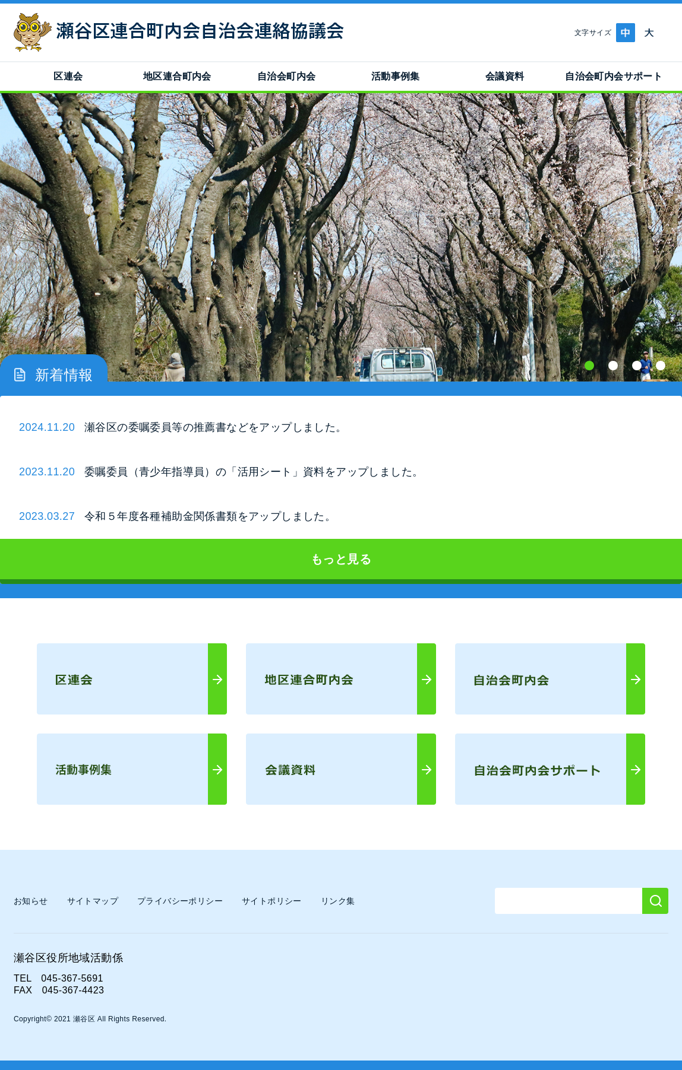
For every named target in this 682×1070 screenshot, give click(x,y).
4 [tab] (660, 365)
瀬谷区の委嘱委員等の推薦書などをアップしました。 (215, 427)
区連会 (68, 76)
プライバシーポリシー (180, 901)
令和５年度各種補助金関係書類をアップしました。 (210, 516)
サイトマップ (92, 901)
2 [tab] (613, 365)
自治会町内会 (286, 76)
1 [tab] (589, 365)
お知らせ (31, 901)
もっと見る (341, 559)
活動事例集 (395, 76)
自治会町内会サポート (613, 76)
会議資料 (505, 76)
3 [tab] (637, 365)
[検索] (655, 901)
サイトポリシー (272, 901)
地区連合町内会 (177, 76)
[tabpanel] (341, 237)
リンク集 (338, 901)
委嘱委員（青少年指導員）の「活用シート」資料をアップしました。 (253, 472)
